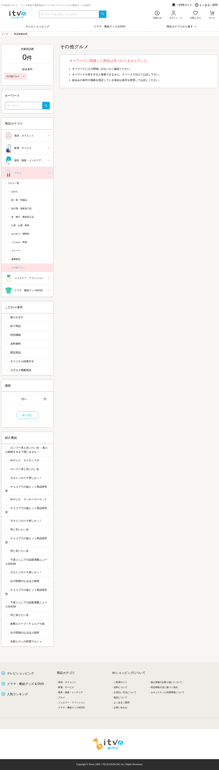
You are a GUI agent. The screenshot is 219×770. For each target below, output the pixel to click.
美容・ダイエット (27, 136)
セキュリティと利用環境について (167, 692)
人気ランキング (17, 694)
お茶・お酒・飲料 (20, 225)
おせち (14, 191)
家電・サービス (27, 148)
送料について (120, 687)
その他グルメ (18, 267)
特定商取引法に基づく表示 (164, 687)
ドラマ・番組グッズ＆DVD (110, 26)
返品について (120, 697)
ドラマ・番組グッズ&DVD (27, 290)
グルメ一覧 (13, 183)
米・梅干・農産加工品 (22, 217)
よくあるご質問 (206, 5)
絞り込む (27, 415)
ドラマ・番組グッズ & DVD (25, 683)
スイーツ (15, 250)
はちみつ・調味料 (20, 233)
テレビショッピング (37, 26)
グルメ (27, 173)
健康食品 (15, 259)
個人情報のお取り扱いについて (166, 682)
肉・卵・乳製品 (19, 200)
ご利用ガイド (182, 5)
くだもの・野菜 (19, 242)
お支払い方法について (125, 692)
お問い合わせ (120, 707)
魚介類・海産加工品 (21, 208)
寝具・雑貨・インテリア (27, 160)
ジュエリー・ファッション (27, 278)
